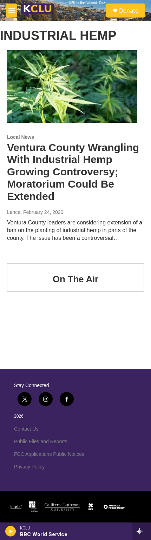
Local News (20, 137)
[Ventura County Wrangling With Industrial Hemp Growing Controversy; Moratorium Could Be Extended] (72, 86)
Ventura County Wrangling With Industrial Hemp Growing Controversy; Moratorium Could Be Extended (73, 172)
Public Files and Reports (40, 441)
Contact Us (26, 429)
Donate (128, 10)
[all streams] (141, 531)
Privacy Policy (29, 467)
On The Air (75, 279)
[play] (10, 531)
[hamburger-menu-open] (11, 11)
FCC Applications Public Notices (49, 454)
